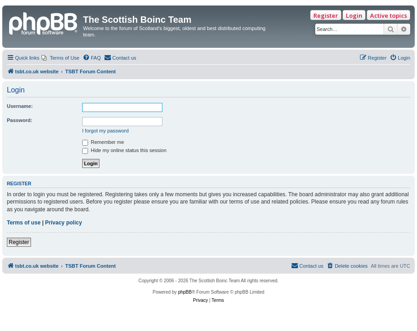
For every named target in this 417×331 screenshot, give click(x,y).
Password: (19, 120)
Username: (20, 106)
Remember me (103, 142)
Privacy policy (63, 222)
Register (325, 15)
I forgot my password (105, 130)
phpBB (185, 292)
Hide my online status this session (124, 150)
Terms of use (24, 222)
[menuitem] (60, 57)
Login (354, 15)
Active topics (388, 15)
